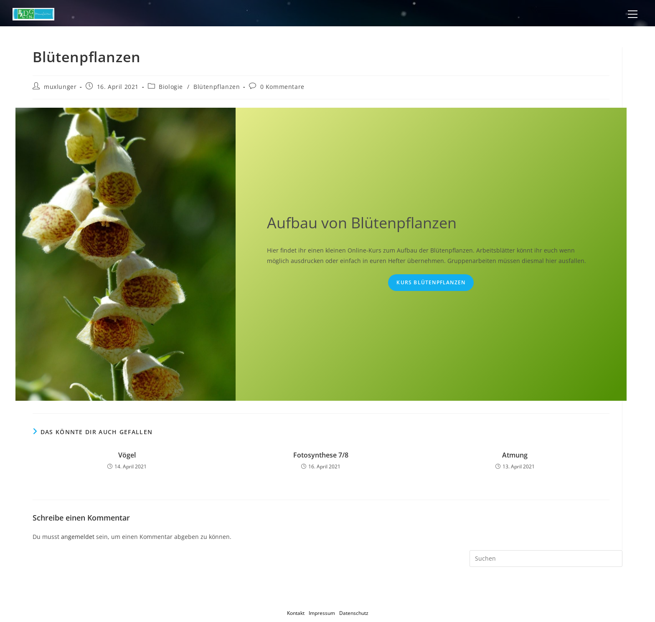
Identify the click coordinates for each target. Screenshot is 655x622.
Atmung (515, 455)
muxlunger (60, 87)
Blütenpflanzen (216, 87)
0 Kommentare (282, 87)
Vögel (127, 455)
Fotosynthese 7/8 (320, 455)
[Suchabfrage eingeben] (546, 558)
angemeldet (77, 537)
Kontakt (296, 613)
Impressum (322, 613)
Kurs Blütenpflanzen (430, 282)
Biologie (171, 87)
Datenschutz (353, 613)
